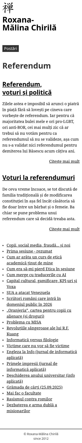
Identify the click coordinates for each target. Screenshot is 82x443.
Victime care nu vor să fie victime (38, 345)
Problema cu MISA (24, 322)
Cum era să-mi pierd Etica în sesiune (41, 268)
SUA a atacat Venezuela (28, 292)
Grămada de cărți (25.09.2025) (35, 387)
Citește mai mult (64, 161)
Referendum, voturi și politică (27, 88)
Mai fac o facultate (24, 393)
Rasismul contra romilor (29, 399)
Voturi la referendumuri (38, 177)
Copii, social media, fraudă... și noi (38, 245)
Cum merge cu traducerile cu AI (36, 274)
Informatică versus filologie (32, 339)
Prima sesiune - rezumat (29, 251)
